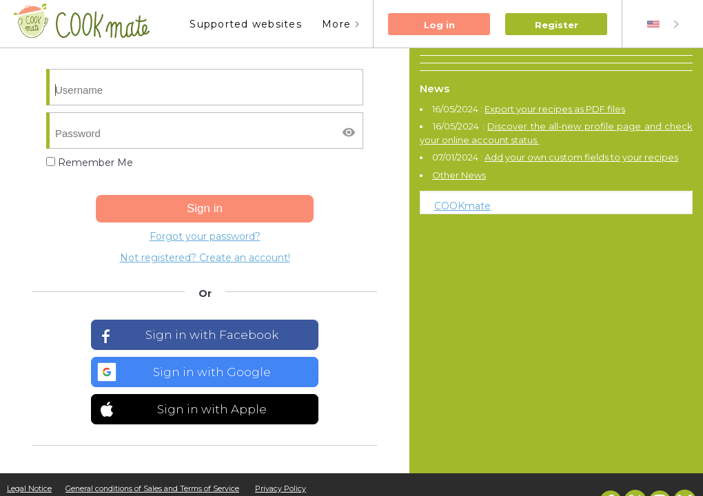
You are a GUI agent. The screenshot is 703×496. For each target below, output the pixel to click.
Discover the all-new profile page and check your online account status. (556, 133)
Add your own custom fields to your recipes (581, 157)
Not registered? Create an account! (205, 257)
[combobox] (664, 24)
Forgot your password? (205, 236)
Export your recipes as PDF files (555, 108)
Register (556, 24)
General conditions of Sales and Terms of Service (152, 488)
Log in (439, 24)
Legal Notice (29, 488)
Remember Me (89, 162)
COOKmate (462, 206)
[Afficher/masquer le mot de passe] (349, 132)
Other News (459, 174)
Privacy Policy (280, 488)
